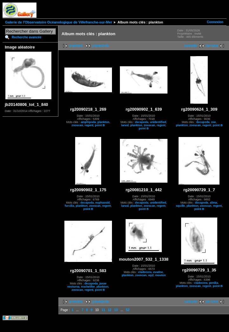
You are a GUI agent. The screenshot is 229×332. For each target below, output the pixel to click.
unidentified (158, 122)
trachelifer (88, 286)
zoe (213, 122)
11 (103, 310)
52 (127, 310)
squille (180, 205)
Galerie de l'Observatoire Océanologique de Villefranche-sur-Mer (58, 22)
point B (100, 125)
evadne (158, 272)
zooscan (77, 125)
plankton (103, 122)
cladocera (145, 272)
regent (89, 125)
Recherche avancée (26, 37)
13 (116, 310)
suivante (190, 46)
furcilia (69, 205)
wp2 (151, 275)
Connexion (215, 22)
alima (213, 202)
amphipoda (88, 122)
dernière (212, 46)
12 (109, 310)
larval (125, 125)
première (75, 46)
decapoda (141, 122)
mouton (160, 275)
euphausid (102, 202)
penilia (213, 282)
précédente (100, 46)
